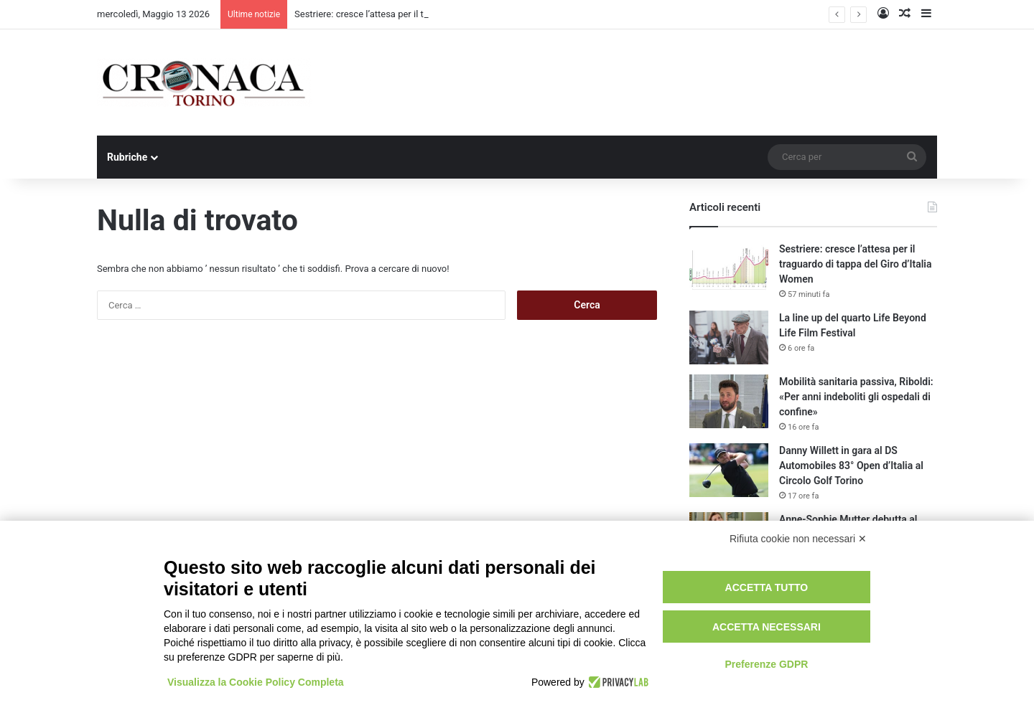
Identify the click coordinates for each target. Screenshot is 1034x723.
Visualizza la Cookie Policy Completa (255, 682)
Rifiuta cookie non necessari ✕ (798, 538)
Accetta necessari (766, 627)
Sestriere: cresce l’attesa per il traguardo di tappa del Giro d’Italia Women (855, 264)
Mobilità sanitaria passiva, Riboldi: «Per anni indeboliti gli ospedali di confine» (856, 396)
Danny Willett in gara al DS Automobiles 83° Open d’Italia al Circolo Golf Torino (851, 465)
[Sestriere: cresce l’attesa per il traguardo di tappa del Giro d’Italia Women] (728, 269)
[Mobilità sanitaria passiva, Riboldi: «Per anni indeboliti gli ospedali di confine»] (728, 401)
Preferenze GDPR (766, 664)
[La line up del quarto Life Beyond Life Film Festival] (728, 337)
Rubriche (127, 157)
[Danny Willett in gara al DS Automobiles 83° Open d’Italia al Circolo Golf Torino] (728, 470)
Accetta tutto (767, 587)
